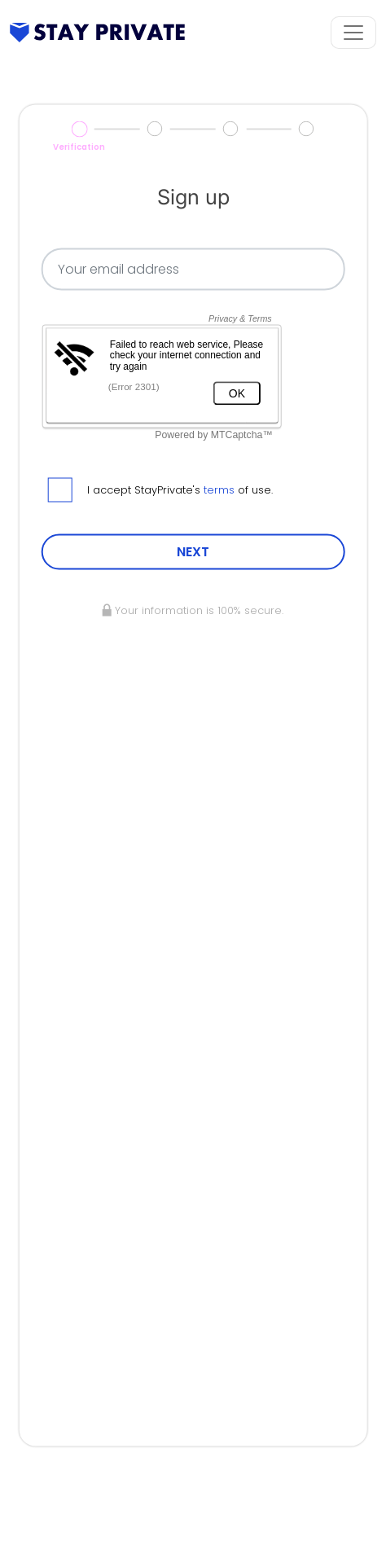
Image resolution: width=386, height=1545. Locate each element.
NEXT (193, 551)
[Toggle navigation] (353, 32)
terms (219, 490)
